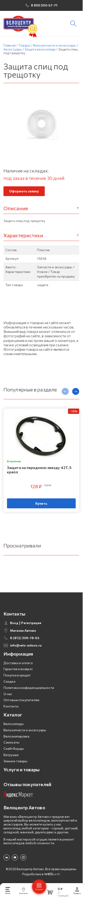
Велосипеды (13, 722)
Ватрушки (11, 753)
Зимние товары (15, 759)
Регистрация (31, 621)
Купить (41, 505)
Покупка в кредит (17, 673)
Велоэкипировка (16, 734)
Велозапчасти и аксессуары (24, 728)
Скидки (9, 680)
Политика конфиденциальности (28, 686)
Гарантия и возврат (18, 667)
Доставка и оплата (18, 661)
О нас (7, 692)
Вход (14, 621)
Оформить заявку (24, 193)
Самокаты (11, 741)
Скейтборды (13, 747)
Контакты (11, 704)
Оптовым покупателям (21, 698)
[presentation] (65, 393)
